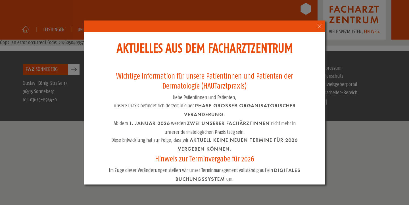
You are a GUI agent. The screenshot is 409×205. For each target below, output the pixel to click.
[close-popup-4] (319, 26)
